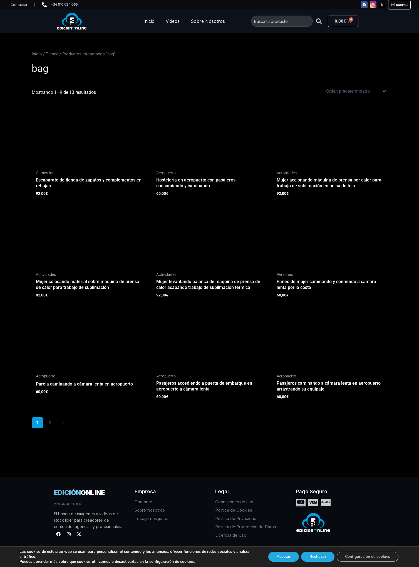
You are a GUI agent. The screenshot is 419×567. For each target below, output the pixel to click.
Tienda (52, 54)
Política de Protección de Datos (245, 526)
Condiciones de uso (234, 501)
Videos (173, 21)
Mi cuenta (399, 5)
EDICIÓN (79, 493)
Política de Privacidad (235, 518)
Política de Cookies (233, 510)
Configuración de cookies (367, 556)
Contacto (143, 501)
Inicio (149, 21)
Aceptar (284, 556)
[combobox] (282, 21)
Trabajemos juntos (152, 518)
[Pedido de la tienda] (356, 91)
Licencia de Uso (230, 535)
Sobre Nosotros (208, 21)
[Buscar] (319, 21)
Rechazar (317, 556)
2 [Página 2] (50, 422)
